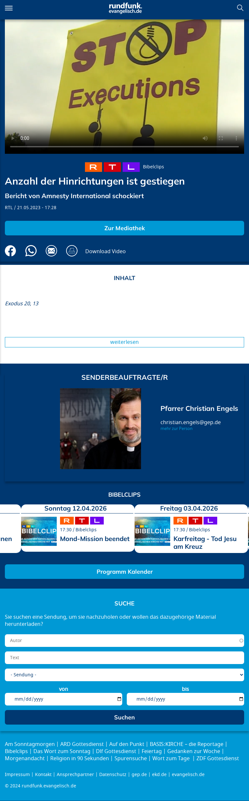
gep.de (139, 774)
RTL (9, 207)
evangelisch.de (188, 774)
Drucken (71, 250)
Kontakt (43, 774)
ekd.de (159, 774)
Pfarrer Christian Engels (199, 408)
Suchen (240, 8)
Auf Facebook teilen (10, 250)
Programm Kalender (125, 571)
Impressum (17, 774)
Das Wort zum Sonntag (61, 751)
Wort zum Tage (171, 758)
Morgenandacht (25, 758)
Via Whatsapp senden (31, 250)
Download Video (105, 251)
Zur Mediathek (124, 228)
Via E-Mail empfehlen (51, 250)
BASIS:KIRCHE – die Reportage (186, 744)
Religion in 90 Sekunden (79, 758)
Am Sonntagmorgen (30, 744)
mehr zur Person (176, 429)
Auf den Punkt (126, 744)
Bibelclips (153, 167)
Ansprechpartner (75, 774)
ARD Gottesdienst (82, 744)
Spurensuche (130, 758)
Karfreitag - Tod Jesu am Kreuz (205, 542)
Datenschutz (112, 774)
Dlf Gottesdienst (116, 751)
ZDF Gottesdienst (217, 758)
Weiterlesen (124, 342)
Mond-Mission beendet (95, 539)
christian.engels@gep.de (190, 422)
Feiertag (152, 751)
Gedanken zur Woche (193, 751)
